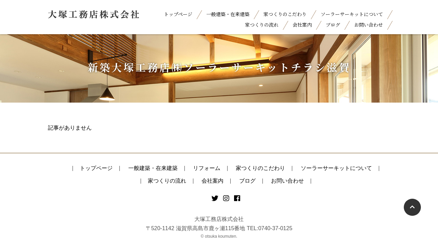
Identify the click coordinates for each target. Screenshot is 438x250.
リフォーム (206, 168)
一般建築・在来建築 (227, 14)
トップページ (178, 14)
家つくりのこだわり (285, 14)
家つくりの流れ (262, 24)
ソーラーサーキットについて (352, 14)
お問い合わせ (368, 24)
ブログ (333, 24)
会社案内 (302, 24)
